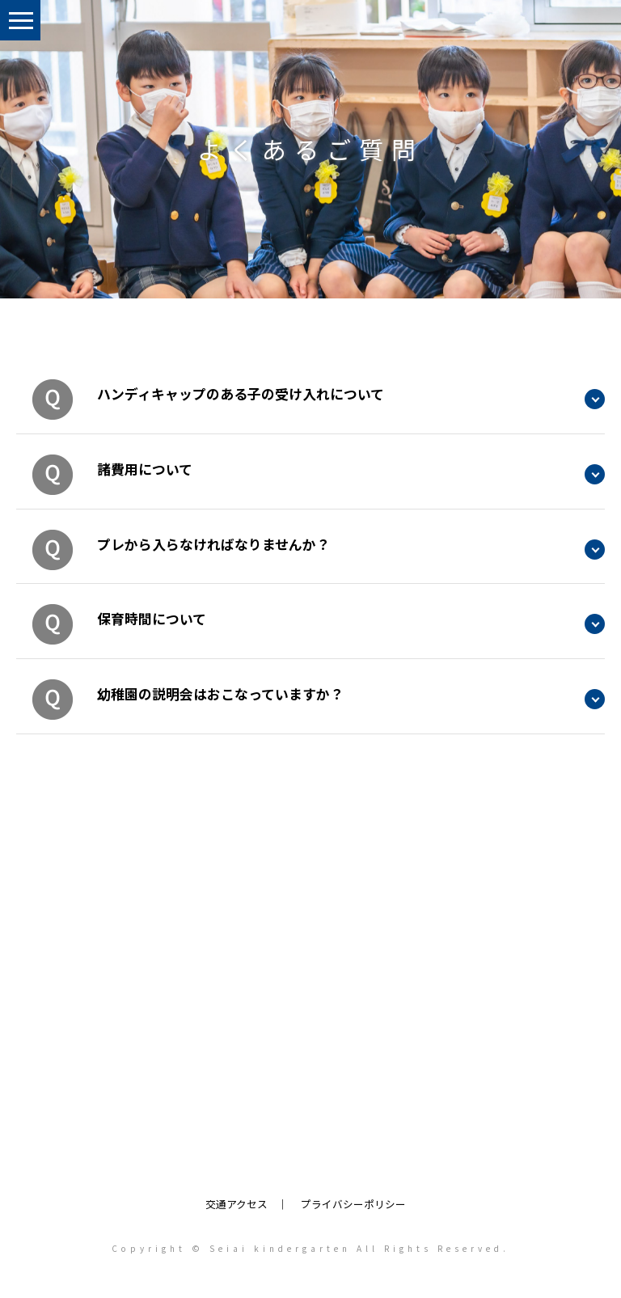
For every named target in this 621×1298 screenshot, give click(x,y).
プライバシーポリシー (353, 1203)
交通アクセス (236, 1203)
